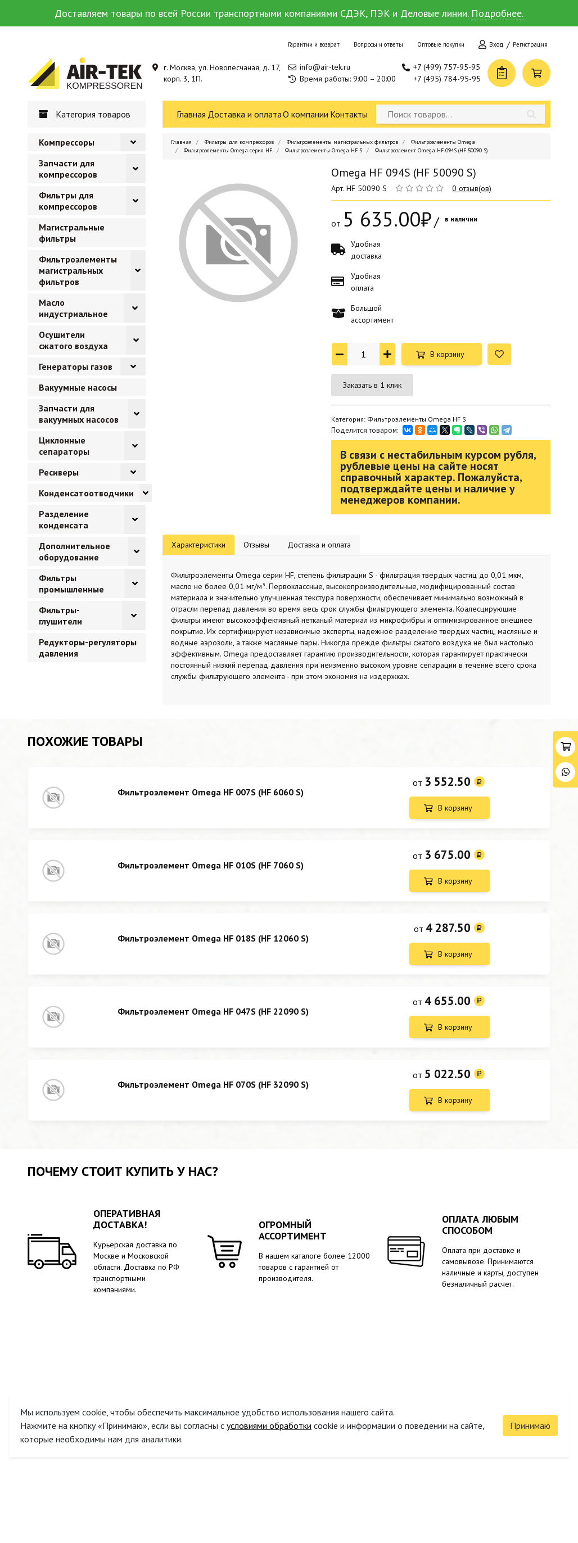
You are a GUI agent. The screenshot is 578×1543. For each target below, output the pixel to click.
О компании (305, 114)
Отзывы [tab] (256, 545)
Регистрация (530, 44)
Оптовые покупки (440, 44)
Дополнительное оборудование (74, 551)
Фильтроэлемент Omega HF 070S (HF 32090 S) (213, 1084)
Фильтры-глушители (60, 615)
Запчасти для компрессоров (68, 168)
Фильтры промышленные (71, 583)
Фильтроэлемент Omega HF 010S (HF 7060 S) (211, 865)
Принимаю (530, 1425)
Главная (191, 114)
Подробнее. (497, 13)
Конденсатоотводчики (86, 493)
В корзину (447, 354)
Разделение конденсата (64, 519)
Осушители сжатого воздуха (73, 340)
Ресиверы (59, 472)
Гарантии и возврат (314, 44)
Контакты (349, 114)
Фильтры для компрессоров (68, 200)
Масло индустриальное (73, 308)
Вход (496, 44)
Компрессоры (66, 142)
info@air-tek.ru (325, 67)
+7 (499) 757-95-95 (446, 67)
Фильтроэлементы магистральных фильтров (78, 270)
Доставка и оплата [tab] (319, 545)
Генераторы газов (75, 366)
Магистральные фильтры (72, 232)
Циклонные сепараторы (64, 446)
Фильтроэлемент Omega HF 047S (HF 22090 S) (213, 1011)
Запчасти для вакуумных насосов (79, 413)
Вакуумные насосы (78, 387)
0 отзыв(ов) (471, 188)
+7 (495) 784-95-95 (447, 79)
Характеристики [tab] (198, 545)
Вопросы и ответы (378, 44)
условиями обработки (269, 1425)
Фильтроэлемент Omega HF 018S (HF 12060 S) (213, 938)
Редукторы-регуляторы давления (88, 647)
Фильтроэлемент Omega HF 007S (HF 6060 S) (211, 792)
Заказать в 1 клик (372, 385)
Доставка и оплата (244, 114)
